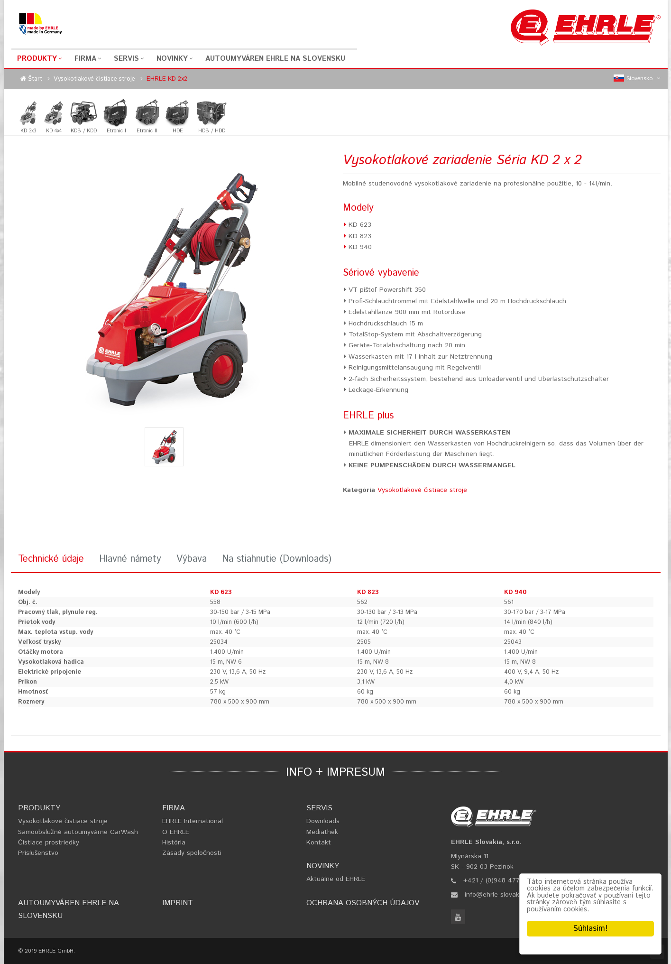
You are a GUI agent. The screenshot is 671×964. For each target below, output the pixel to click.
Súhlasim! (590, 928)
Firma (85, 59)
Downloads (323, 821)
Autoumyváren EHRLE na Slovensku (275, 59)
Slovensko (637, 78)
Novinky (172, 59)
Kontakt (318, 842)
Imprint (177, 903)
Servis (126, 59)
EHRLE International (192, 821)
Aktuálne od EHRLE (335, 879)
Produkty (37, 59)
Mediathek (322, 832)
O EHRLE (175, 832)
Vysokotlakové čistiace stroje (94, 78)
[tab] (51, 560)
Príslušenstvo (38, 853)
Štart (35, 78)
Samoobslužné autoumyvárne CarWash (78, 832)
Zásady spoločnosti (191, 853)
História (173, 842)
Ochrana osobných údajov (362, 903)
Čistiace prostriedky (48, 842)
